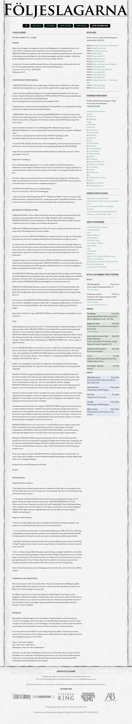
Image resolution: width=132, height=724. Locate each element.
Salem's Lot (91, 254)
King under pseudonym (100, 51)
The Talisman (93, 167)
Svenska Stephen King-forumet (95, 684)
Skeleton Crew (94, 172)
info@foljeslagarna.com (82, 676)
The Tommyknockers (96, 186)
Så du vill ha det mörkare (96, 259)
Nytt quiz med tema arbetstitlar (98, 198)
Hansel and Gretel (94, 235)
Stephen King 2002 (98, 67)
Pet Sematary (93, 159)
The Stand (91, 127)
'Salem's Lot (92, 117)
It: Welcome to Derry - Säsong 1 (98, 227)
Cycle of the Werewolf (96, 162)
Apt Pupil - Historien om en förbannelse (105, 46)
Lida (89, 232)
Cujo (90, 140)
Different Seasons (94, 154)
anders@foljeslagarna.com (68, 679)
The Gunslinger (94, 151)
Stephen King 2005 (98, 77)
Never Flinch (92, 246)
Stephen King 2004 (98, 75)
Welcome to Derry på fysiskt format (99, 214)
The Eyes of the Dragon (97, 164)
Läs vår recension (92, 290)
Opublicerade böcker (99, 48)
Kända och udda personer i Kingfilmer (104, 64)
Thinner (91, 170)
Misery (91, 180)
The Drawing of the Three (97, 178)
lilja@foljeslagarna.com (88, 679)
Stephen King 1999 (98, 56)
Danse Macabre (94, 143)
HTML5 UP (94, 712)
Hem (26, 26)
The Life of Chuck (94, 240)
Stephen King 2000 (98, 59)
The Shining (92, 119)
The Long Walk (93, 133)
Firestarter (92, 135)
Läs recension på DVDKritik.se (97, 305)
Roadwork (92, 138)
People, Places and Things (96, 111)
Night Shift (92, 125)
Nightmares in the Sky (96, 183)
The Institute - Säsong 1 (95, 243)
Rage (89, 122)
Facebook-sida (62, 684)
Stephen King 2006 (98, 85)
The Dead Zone (93, 130)
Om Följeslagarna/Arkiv (100, 26)
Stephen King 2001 (98, 61)
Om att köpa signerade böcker (102, 69)
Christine (92, 156)
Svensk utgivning (65, 26)
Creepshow (92, 146)
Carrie (90, 114)
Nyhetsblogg (37, 26)
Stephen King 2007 (98, 88)
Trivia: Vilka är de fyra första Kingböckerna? (102, 212)
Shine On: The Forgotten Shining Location (101, 256)
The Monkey (92, 251)
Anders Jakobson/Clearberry (61, 712)
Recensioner (50, 26)
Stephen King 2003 (98, 72)
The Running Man (95, 148)
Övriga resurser (81, 26)
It (89, 175)
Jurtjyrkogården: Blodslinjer (97, 267)
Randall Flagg (97, 53)
